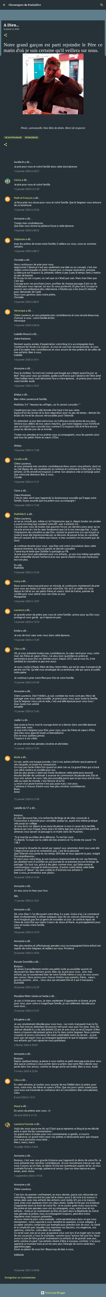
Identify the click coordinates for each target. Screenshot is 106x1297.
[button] (5, 35)
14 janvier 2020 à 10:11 (26, 359)
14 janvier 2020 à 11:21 (26, 481)
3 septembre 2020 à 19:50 (28, 1175)
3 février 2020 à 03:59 (26, 1045)
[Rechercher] (102, 5)
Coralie (18, 459)
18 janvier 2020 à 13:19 (26, 932)
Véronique (19, 310)
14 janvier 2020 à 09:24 (26, 325)
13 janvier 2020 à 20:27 (26, 171)
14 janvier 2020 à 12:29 (26, 572)
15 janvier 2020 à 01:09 (26, 682)
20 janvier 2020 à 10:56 (26, 953)
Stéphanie (19, 239)
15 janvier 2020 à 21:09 (26, 799)
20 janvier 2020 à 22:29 (26, 987)
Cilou (17, 648)
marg (17, 581)
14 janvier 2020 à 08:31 (26, 301)
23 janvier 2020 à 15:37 (26, 1010)
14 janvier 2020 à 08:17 (26, 251)
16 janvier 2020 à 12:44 (26, 877)
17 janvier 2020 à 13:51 (26, 900)
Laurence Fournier (24, 1124)
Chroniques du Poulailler (25, 4)
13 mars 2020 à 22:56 (26, 1071)
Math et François (23, 198)
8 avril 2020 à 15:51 (24, 1097)
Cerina (17, 180)
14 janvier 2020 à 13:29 (26, 639)
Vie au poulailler (13, 137)
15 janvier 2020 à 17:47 (26, 748)
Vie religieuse (31, 137)
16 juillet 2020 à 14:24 (26, 1146)
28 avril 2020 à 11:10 (25, 1115)
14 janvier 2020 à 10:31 (26, 385)
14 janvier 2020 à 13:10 (26, 622)
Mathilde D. (20, 514)
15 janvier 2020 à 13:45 (26, 711)
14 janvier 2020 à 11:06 (26, 450)
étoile (17, 757)
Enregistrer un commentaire (20, 1277)
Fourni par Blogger (53, 1292)
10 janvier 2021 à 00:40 (26, 1270)
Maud (17, 1106)
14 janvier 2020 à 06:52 (26, 230)
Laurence (19, 610)
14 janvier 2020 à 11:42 (26, 505)
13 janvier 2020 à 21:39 (26, 189)
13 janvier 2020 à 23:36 (26, 209)
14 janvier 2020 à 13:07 (26, 601)
